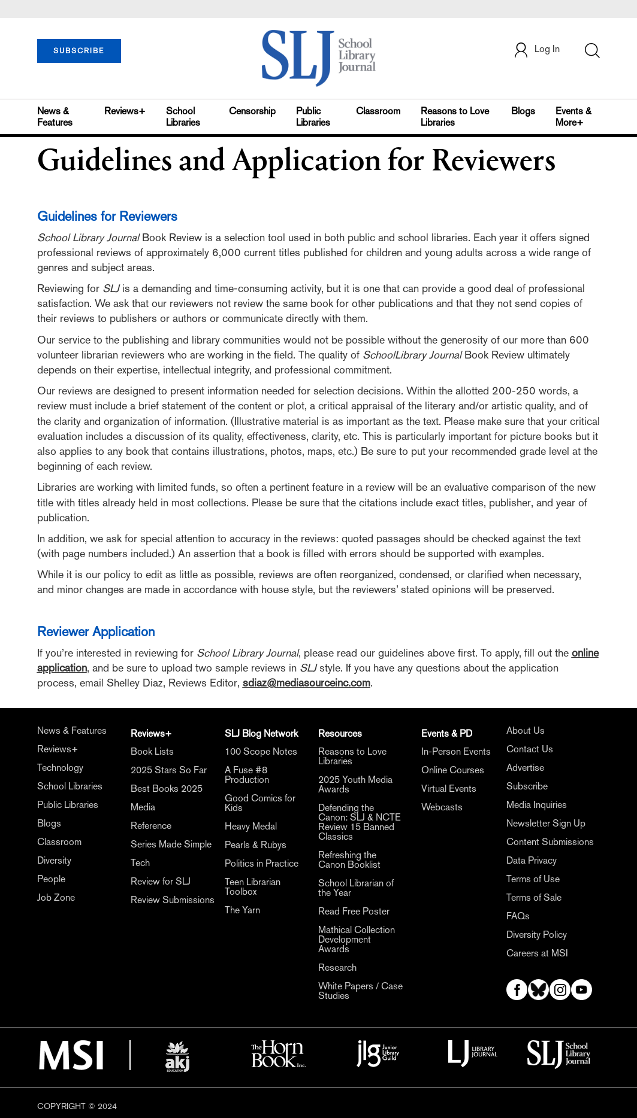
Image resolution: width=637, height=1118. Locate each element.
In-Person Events (456, 751)
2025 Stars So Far (169, 770)
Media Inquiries (536, 804)
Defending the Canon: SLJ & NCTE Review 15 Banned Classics (359, 822)
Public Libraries (313, 116)
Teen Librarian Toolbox (252, 886)
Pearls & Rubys (255, 844)
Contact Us (529, 749)
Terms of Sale (533, 897)
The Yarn (242, 910)
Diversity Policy (536, 934)
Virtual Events (448, 788)
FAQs (518, 916)
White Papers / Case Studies (360, 990)
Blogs (523, 111)
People (51, 879)
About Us (525, 730)
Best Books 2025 (167, 788)
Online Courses (452, 770)
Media (143, 807)
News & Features (55, 116)
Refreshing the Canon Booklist (349, 859)
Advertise (525, 767)
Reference (151, 825)
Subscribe (527, 786)
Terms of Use (533, 879)
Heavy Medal (251, 826)
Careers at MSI (537, 953)
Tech (140, 862)
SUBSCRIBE (78, 51)
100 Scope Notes (261, 751)
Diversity (54, 860)
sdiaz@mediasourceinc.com (306, 682)
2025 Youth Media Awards (355, 784)
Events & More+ (573, 116)
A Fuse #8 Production (247, 774)
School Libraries (183, 116)
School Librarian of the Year (356, 887)
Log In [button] (536, 50)
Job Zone (56, 897)
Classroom (378, 111)
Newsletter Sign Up (545, 823)
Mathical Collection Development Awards (356, 939)
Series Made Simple (171, 844)
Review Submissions (173, 900)
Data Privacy (531, 860)
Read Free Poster (354, 911)
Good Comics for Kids (260, 802)
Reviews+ (125, 111)
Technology (60, 767)
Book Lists (152, 751)
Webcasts (442, 807)
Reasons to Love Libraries (455, 116)
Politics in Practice (261, 863)
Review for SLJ (161, 881)
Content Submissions (550, 841)
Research (337, 967)
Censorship (252, 111)
